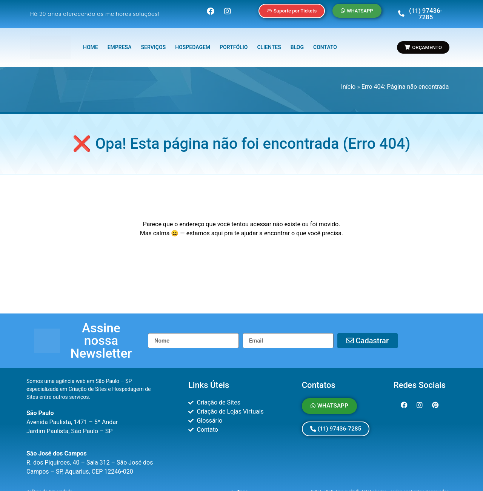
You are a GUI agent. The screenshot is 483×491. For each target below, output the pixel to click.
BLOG (297, 42)
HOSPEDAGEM (192, 42)
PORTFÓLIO (234, 42)
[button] (101, 328)
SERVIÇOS (153, 42)
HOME (90, 42)
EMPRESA (120, 42)
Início (348, 81)
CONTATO (325, 42)
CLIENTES (269, 42)
